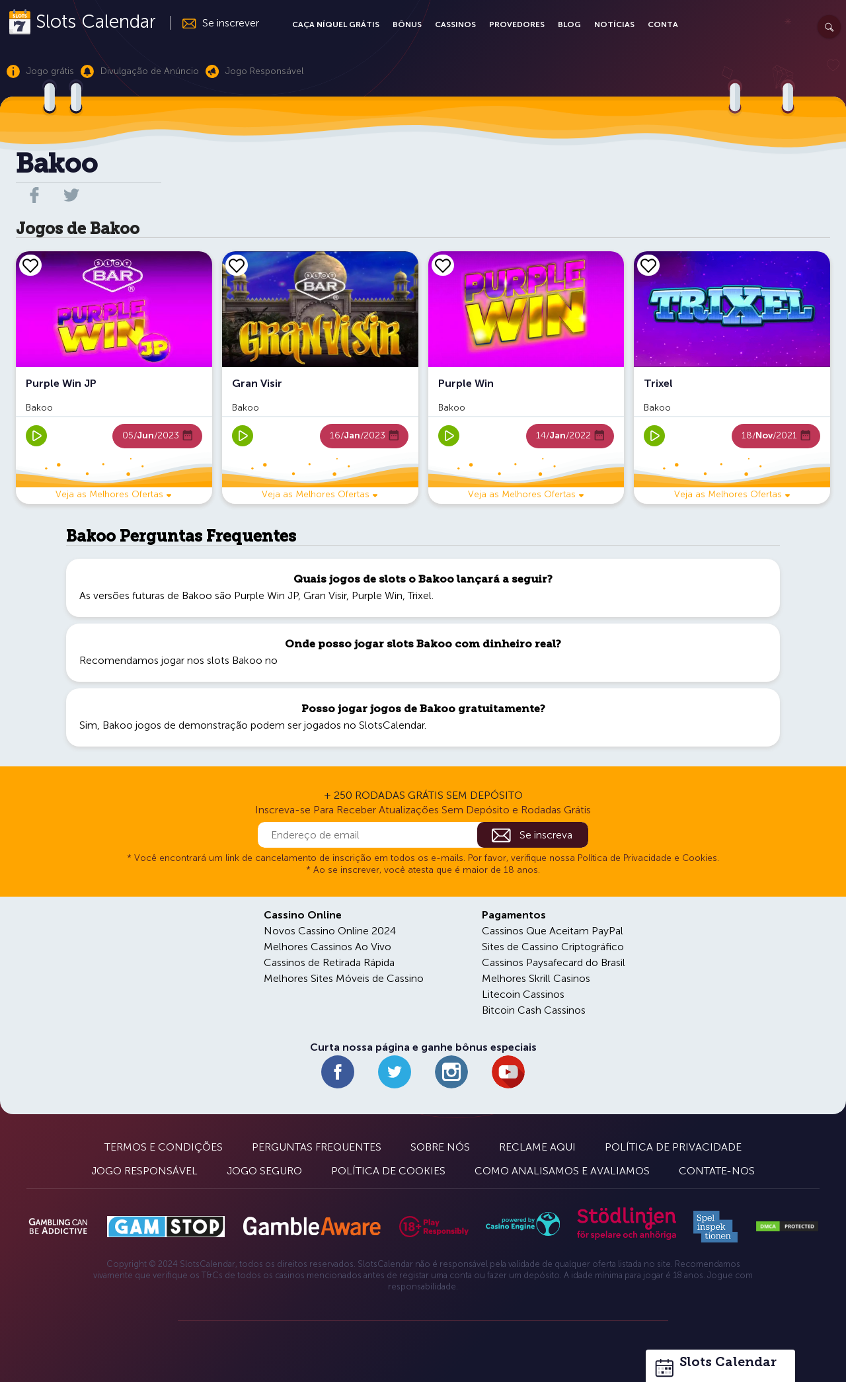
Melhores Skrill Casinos (536, 978)
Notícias (614, 24)
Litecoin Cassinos (523, 994)
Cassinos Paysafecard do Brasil (553, 962)
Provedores (517, 24)
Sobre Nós (440, 1147)
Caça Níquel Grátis (335, 24)
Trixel (420, 595)
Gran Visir (324, 595)
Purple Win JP (266, 595)
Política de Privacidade (673, 1147)
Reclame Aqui (537, 1147)
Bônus (407, 24)
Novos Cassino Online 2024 (330, 930)
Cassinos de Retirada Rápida (329, 962)
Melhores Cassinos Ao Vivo (327, 946)
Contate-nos (717, 1170)
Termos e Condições (163, 1147)
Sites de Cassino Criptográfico (553, 946)
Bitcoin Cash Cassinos (534, 1010)
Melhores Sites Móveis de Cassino (344, 978)
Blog (569, 24)
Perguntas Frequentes (316, 1147)
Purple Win (377, 595)
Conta (663, 24)
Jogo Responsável (144, 1170)
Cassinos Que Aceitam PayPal (552, 930)
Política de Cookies (388, 1170)
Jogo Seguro (264, 1170)
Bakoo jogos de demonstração (175, 725)
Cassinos (455, 24)
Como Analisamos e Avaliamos (562, 1170)
